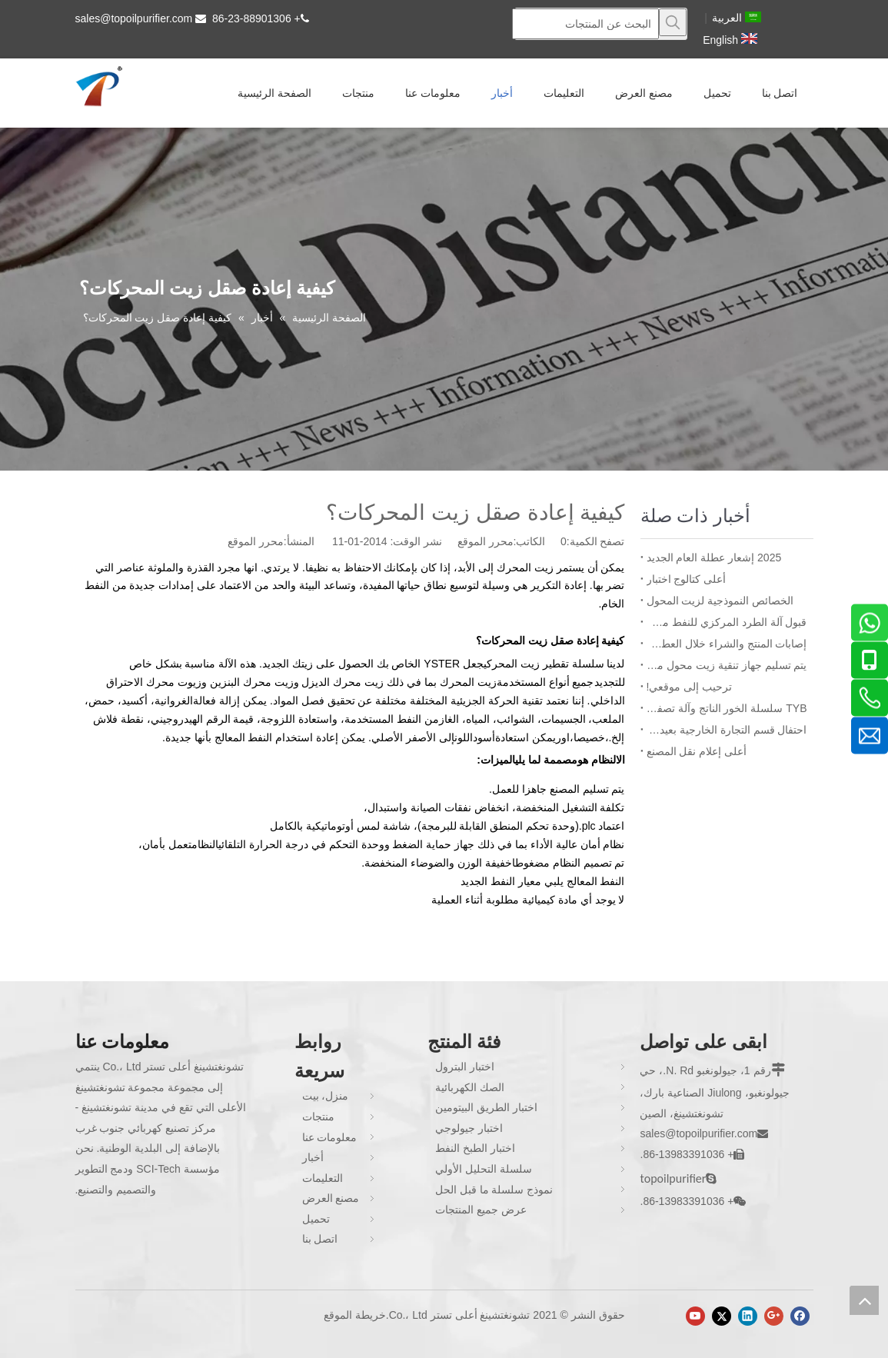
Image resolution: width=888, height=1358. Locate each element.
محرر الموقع (256, 541)
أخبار (313, 1157)
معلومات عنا (330, 1137)
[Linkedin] (747, 1316)
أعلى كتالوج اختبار (687, 579)
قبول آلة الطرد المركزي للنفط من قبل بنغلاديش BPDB (727, 622)
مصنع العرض (331, 1198)
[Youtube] (695, 1316)
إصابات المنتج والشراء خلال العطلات (727, 643)
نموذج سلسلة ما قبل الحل (494, 1189)
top (864, 1300)
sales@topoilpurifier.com (134, 18)
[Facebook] (800, 1316)
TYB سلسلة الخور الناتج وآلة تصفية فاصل (727, 708)
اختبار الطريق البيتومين (486, 1107)
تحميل (316, 1219)
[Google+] (773, 1316)
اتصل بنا (320, 1239)
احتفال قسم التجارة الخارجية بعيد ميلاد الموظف (727, 730)
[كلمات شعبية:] (673, 22)
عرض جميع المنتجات (481, 1209)
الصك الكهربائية (469, 1087)
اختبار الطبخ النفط (475, 1148)
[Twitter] (721, 1316)
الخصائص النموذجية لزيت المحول (720, 600)
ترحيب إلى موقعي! (690, 687)
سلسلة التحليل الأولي (483, 1169)
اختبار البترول (464, 1066)
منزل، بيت (325, 1096)
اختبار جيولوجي (469, 1128)
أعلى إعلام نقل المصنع (697, 751)
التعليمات (322, 1178)
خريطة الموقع (355, 1315)
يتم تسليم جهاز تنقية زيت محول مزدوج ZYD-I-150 (727, 665)
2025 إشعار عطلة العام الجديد (714, 557)
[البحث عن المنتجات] (585, 23)
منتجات (318, 1116)
